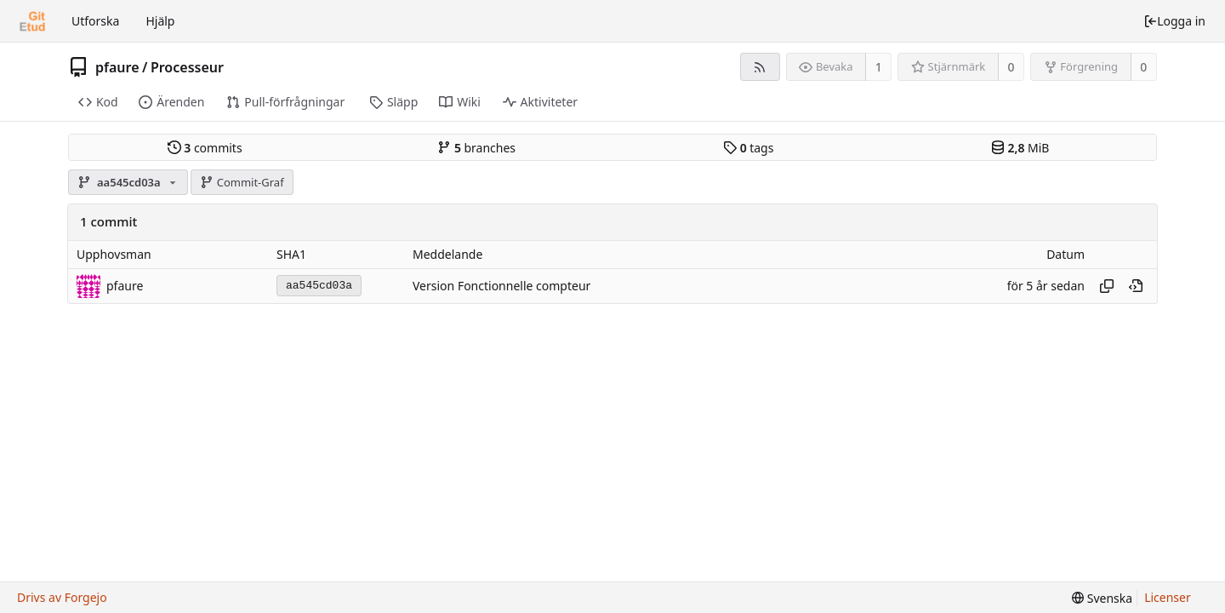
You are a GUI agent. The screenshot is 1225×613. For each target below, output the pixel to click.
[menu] (1102, 598)
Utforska (95, 21)
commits (205, 148)
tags (748, 148)
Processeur (187, 67)
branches (476, 148)
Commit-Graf (241, 182)
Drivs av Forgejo (62, 597)
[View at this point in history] (1135, 286)
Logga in (1174, 21)
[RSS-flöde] (760, 67)
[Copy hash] (1107, 286)
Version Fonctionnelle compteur (501, 286)
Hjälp (159, 21)
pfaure (117, 67)
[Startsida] (32, 21)
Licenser (1167, 597)
